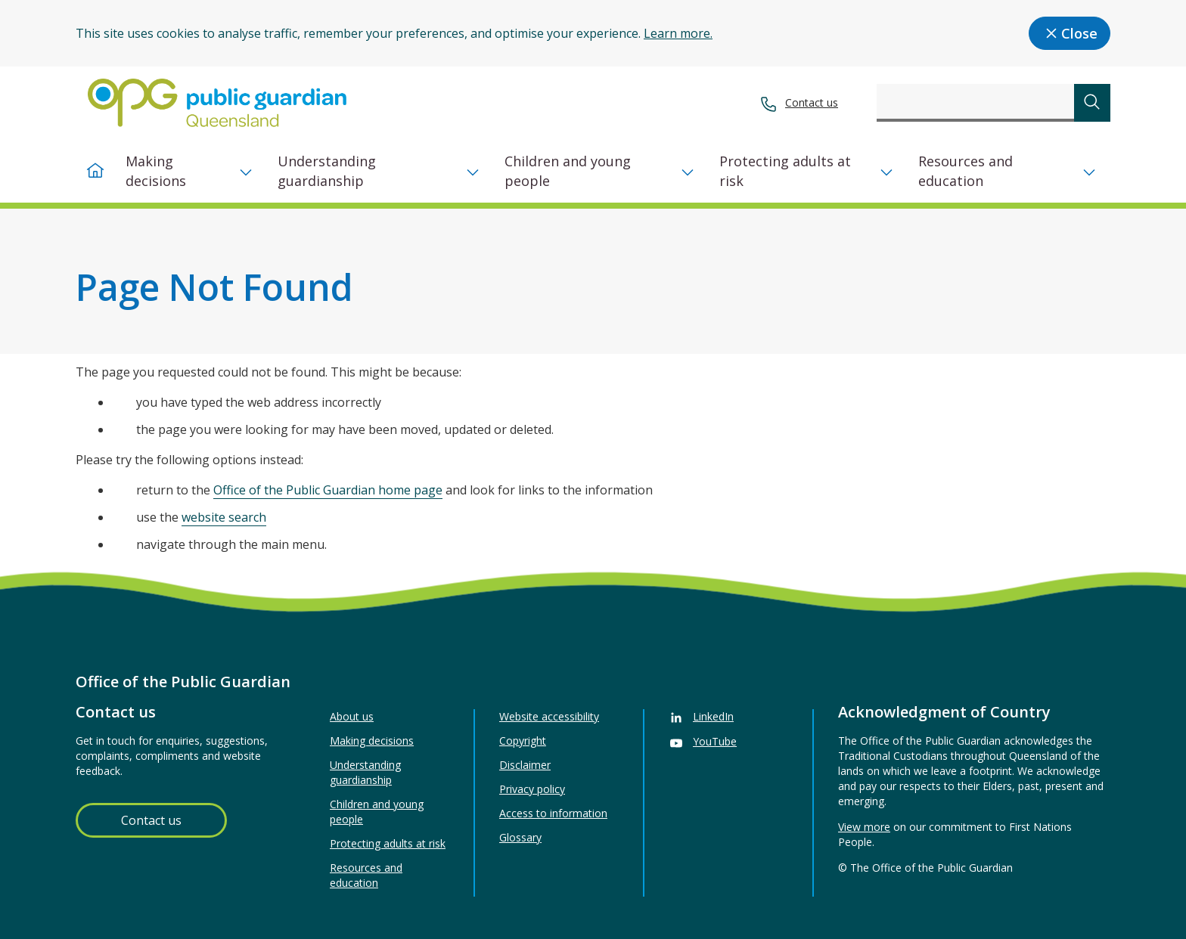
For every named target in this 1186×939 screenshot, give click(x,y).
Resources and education (965, 171)
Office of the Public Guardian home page (327, 490)
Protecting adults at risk (785, 171)
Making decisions (156, 171)
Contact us (811, 102)
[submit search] (1092, 103)
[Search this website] (975, 103)
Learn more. (678, 33)
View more (864, 827)
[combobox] (975, 103)
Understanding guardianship (327, 171)
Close (1070, 33)
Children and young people (568, 171)
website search (224, 517)
